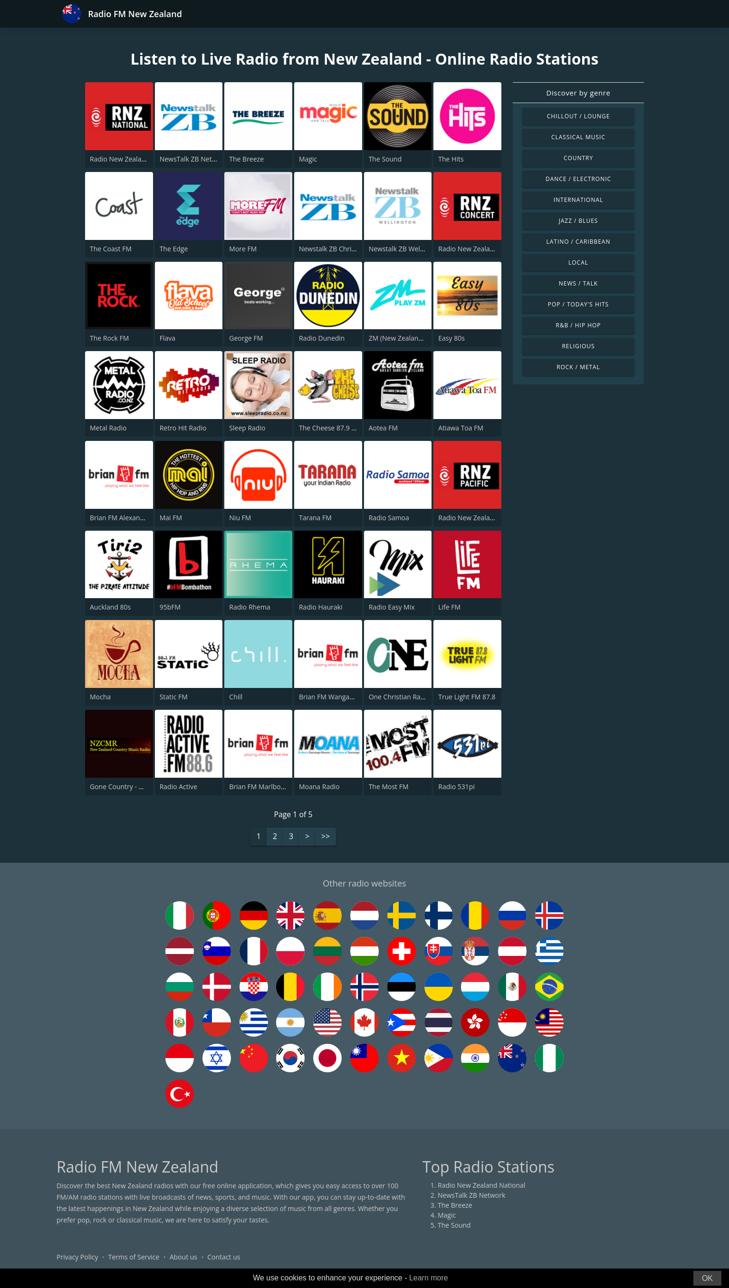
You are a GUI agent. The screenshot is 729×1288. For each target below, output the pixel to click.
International (578, 200)
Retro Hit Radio (183, 427)
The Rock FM (109, 338)
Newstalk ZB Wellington (405, 248)
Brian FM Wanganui (329, 696)
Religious (578, 346)
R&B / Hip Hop (578, 325)
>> (325, 837)
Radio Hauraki (321, 606)
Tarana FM (315, 517)
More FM (243, 248)
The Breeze (246, 158)
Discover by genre (578, 92)
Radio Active (179, 786)
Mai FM (171, 517)
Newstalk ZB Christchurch (338, 248)
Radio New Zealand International (489, 517)
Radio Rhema (249, 606)
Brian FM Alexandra (120, 517)
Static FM (174, 696)
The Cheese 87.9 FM (330, 427)
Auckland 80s (110, 606)
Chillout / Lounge (578, 116)
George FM (246, 338)
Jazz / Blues (578, 221)
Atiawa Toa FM (460, 427)
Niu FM (240, 517)
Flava (167, 338)
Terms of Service (134, 1256)
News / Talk (578, 283)
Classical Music (578, 137)
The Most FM (389, 786)
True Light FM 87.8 (466, 696)
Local (578, 262)
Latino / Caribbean (579, 242)
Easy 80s (451, 338)
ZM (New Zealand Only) (405, 338)
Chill (235, 696)
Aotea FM (383, 427)
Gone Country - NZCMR (126, 786)
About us (183, 1256)
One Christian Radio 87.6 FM (413, 696)
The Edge (174, 248)
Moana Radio (319, 786)
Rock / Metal (578, 367)
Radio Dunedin (322, 338)
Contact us (223, 1256)
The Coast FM (111, 248)
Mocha (100, 696)
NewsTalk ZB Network (193, 158)
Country (578, 158)
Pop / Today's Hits (578, 304)
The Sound (385, 158)
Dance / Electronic (578, 179)
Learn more (428, 1278)
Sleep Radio (247, 427)
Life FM (449, 606)
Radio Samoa (389, 517)
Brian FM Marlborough (264, 786)
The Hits (450, 158)
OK (707, 1278)
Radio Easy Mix (392, 606)
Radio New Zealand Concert (481, 248)
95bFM (170, 606)
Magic (308, 158)
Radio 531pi (456, 786)
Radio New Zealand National (133, 158)
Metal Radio (108, 427)
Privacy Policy (77, 1256)
